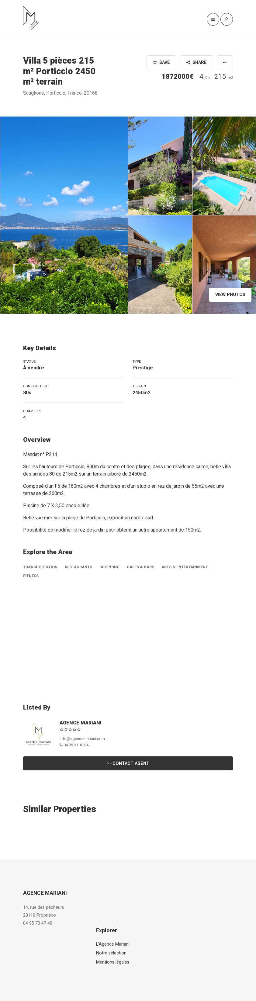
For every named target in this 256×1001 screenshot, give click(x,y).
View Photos (230, 294)
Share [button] (196, 62)
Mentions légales (112, 962)
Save (161, 62)
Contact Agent (128, 763)
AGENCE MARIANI (81, 723)
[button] (225, 62)
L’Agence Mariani (113, 944)
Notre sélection (111, 953)
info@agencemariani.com (82, 738)
